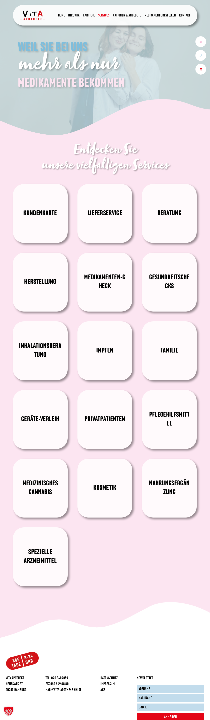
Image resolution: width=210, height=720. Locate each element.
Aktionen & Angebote (127, 15)
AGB (102, 690)
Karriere (89, 15)
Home (61, 15)
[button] (8, 711)
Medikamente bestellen (160, 15)
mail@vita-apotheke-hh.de (63, 690)
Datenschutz (109, 678)
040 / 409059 (59, 678)
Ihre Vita (74, 15)
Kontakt (184, 15)
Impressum (107, 684)
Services (103, 15)
